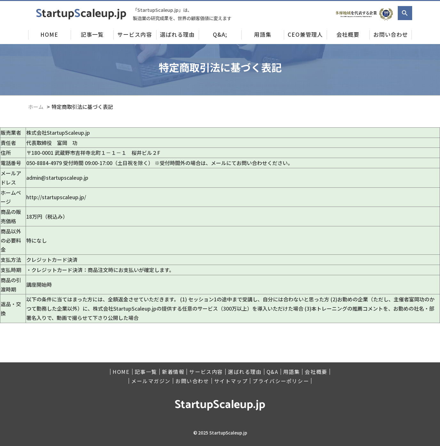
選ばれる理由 (177, 34)
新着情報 (173, 372)
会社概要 (347, 34)
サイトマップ (231, 381)
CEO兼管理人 (305, 34)
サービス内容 (134, 34)
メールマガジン (151, 381)
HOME (49, 34)
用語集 (262, 34)
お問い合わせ (390, 34)
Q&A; (220, 34)
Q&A (272, 372)
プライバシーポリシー (280, 381)
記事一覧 (92, 34)
